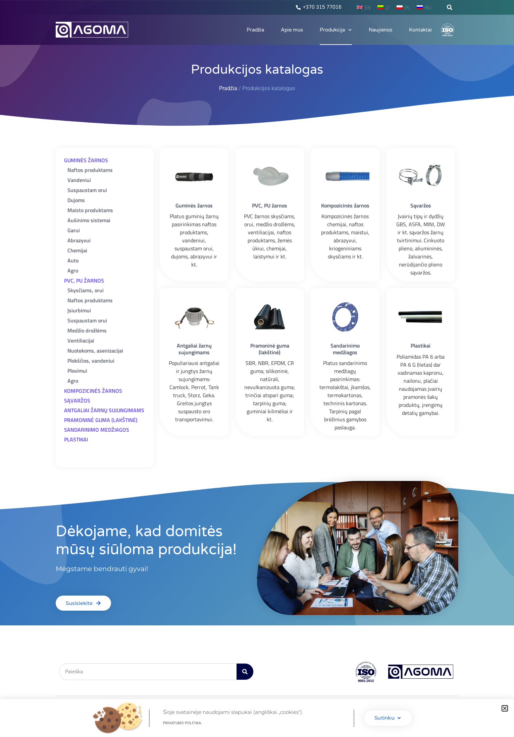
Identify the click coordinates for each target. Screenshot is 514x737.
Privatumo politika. (182, 723)
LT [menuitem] (388, 7)
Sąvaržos (420, 205)
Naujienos (380, 30)
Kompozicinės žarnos (345, 205)
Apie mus (292, 30)
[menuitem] (363, 7)
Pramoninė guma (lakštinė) (269, 349)
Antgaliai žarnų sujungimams (194, 349)
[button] (449, 7)
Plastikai (420, 346)
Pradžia (255, 30)
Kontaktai (420, 30)
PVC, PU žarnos (269, 205)
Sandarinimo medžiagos (345, 349)
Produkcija (336, 30)
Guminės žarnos (194, 205)
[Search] (245, 672)
